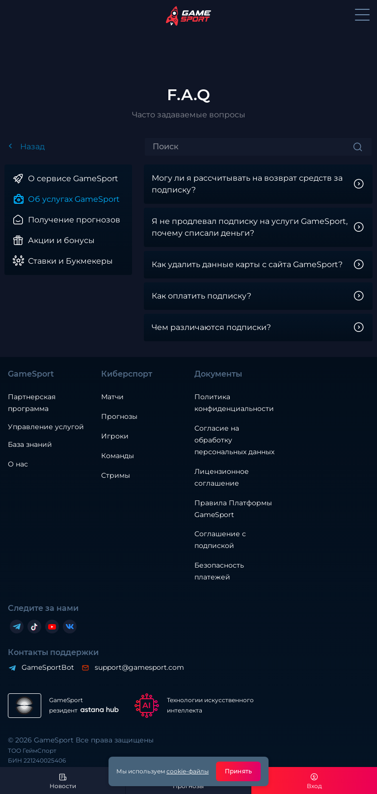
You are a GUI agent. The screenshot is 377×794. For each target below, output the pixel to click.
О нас (18, 464)
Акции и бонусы (61, 240)
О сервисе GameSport (73, 178)
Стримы (115, 475)
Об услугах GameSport (74, 199)
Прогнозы (119, 416)
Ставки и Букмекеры (70, 261)
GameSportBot (47, 667)
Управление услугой (46, 427)
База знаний (30, 444)
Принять (238, 771)
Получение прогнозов (74, 219)
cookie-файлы (187, 771)
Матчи (112, 396)
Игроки (115, 436)
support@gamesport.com (139, 667)
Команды (117, 455)
